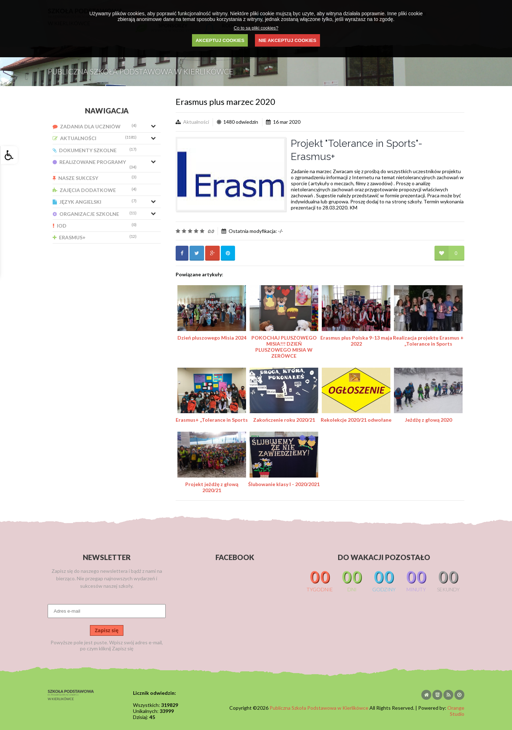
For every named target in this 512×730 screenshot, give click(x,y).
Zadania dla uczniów (95, 126)
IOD (95, 226)
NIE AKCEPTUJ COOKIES (287, 40)
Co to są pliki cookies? (256, 28)
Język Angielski (95, 202)
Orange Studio (455, 711)
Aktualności (95, 138)
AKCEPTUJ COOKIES (220, 40)
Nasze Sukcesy (95, 178)
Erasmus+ (95, 237)
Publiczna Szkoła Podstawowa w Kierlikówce (319, 708)
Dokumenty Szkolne (95, 150)
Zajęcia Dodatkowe (95, 190)
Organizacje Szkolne (95, 214)
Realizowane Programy (95, 164)
